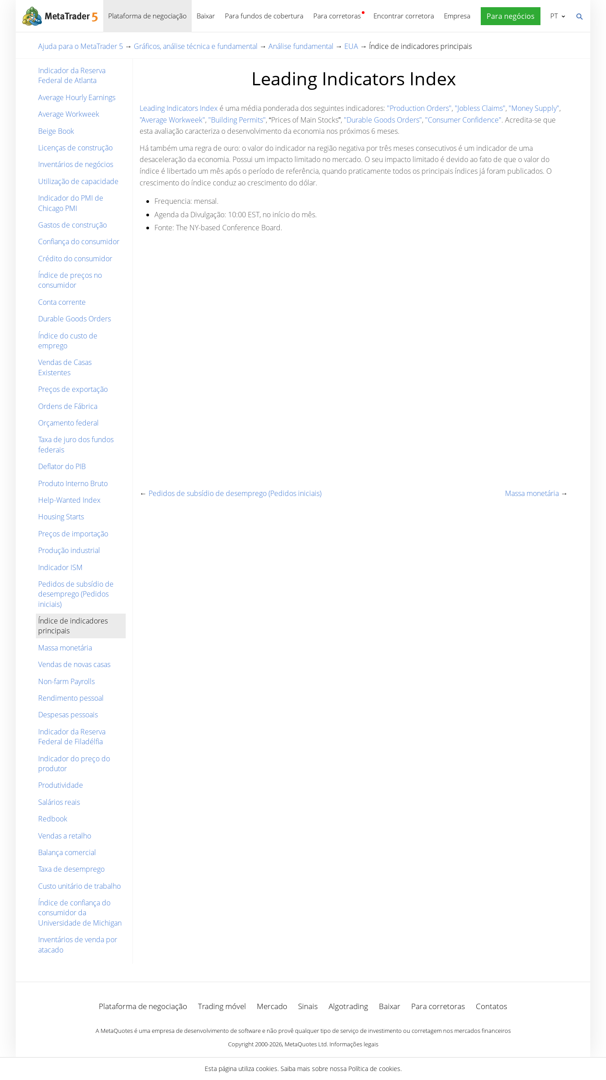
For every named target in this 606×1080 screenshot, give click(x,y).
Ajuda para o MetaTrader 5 (80, 46)
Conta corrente (62, 302)
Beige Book (56, 131)
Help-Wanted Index (69, 500)
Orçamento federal (68, 423)
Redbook (52, 819)
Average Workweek (68, 114)
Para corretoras (337, 15)
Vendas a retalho (64, 836)
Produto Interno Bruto (73, 483)
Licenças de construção (75, 148)
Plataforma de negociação (147, 15)
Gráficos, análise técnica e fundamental (196, 46)
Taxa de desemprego (71, 869)
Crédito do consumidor (75, 258)
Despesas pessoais (68, 715)
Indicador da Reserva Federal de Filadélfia (71, 736)
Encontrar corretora (403, 15)
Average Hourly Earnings (76, 97)
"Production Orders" (419, 108)
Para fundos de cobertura (264, 15)
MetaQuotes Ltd (306, 1044)
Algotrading (348, 1006)
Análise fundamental (301, 46)
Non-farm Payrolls (66, 681)
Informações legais (353, 1044)
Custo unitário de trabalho (79, 886)
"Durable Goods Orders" (383, 120)
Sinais (308, 1006)
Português (553, 15)
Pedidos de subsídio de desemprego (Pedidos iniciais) (76, 594)
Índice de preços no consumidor (70, 280)
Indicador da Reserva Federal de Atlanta (71, 75)
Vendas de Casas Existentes (65, 367)
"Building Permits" (237, 120)
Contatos (491, 1006)
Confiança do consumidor (78, 241)
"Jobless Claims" (480, 108)
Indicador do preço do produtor (74, 763)
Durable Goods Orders (74, 319)
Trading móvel (222, 1006)
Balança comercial (67, 852)
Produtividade (60, 785)
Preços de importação (73, 534)
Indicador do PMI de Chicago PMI (70, 203)
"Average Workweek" (172, 120)
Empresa (457, 15)
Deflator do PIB (62, 466)
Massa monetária (65, 648)
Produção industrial (69, 550)
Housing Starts (61, 517)
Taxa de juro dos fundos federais (76, 444)
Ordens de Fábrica (67, 406)
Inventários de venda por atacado (77, 944)
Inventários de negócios (75, 164)
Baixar (206, 15)
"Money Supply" (534, 108)
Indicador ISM (60, 567)
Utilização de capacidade (78, 181)
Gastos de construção (72, 225)
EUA (351, 46)
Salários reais (59, 802)
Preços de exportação (73, 389)
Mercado (272, 1006)
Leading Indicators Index (179, 108)
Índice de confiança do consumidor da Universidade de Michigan (80, 913)
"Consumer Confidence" (463, 120)
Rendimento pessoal (71, 698)
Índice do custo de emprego (67, 341)
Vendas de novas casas (74, 664)
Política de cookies (374, 1068)
